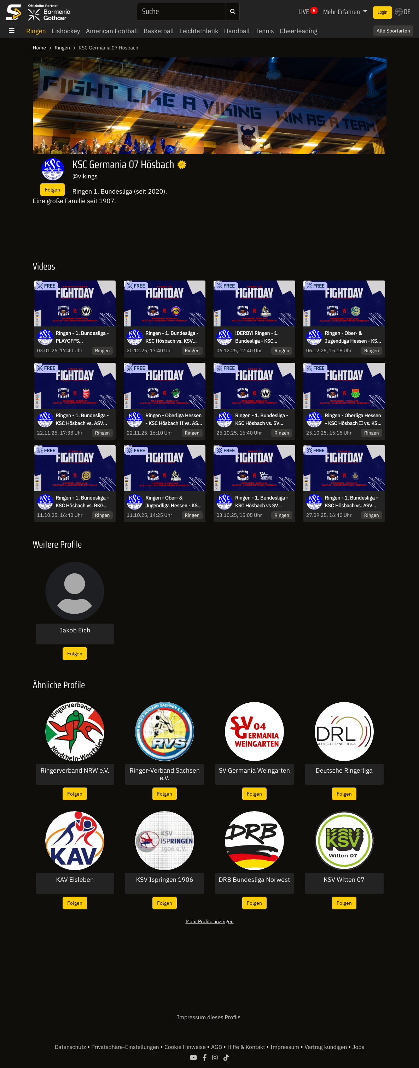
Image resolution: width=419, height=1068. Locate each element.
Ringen (36, 31)
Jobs (359, 1047)
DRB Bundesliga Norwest (254, 880)
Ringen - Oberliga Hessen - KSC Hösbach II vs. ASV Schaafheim (173, 419)
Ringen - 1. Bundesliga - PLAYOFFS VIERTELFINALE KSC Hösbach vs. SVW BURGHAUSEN (82, 337)
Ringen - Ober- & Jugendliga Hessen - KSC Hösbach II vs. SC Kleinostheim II (172, 502)
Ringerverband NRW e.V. (74, 770)
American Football (112, 31)
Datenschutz (71, 1047)
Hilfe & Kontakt (246, 1047)
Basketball (159, 31)
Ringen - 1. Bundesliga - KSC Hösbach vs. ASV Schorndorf (351, 502)
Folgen (52, 189)
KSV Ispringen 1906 (164, 880)
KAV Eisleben (75, 880)
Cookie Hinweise (185, 1047)
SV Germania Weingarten (254, 770)
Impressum (285, 1047)
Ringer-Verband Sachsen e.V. (164, 774)
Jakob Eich (74, 630)
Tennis (264, 31)
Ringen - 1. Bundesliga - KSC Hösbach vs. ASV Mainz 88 (82, 419)
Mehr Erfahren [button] (342, 11)
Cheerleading (299, 31)
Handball (237, 31)
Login (383, 12)
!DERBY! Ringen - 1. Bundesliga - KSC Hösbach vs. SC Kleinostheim (257, 337)
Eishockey (66, 31)
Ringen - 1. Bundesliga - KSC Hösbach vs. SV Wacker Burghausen (261, 419)
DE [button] (403, 11)
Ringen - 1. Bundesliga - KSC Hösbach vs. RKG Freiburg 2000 (82, 502)
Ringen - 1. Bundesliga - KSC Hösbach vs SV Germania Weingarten (261, 502)
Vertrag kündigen (326, 1047)
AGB (217, 1047)
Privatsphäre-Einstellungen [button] (125, 1047)
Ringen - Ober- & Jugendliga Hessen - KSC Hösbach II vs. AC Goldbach (352, 337)
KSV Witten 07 (344, 880)
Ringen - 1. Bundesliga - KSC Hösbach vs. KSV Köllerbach (171, 337)
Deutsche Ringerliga (343, 770)
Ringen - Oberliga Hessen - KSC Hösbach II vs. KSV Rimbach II (353, 419)
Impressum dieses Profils (208, 1017)
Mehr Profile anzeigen (210, 921)
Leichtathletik (198, 31)
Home (39, 48)
